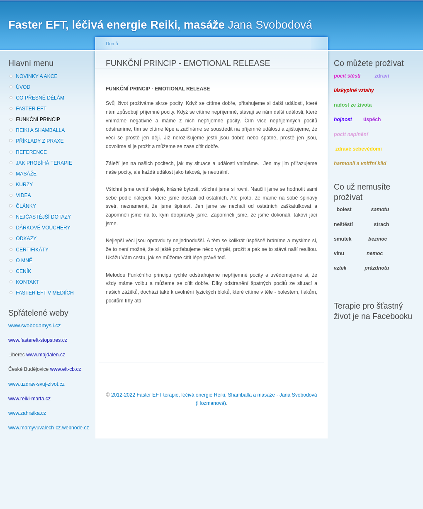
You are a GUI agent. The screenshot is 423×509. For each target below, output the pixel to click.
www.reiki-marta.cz (29, 399)
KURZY (24, 185)
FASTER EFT (31, 109)
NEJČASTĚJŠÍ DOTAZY (43, 217)
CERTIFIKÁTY (32, 250)
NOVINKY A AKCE (36, 76)
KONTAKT (27, 282)
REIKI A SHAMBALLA (40, 130)
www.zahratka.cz (27, 413)
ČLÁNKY (26, 206)
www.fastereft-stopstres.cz (37, 340)
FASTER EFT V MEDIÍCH (45, 293)
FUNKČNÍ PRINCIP (38, 119)
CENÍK (23, 271)
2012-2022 (123, 395)
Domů (112, 43)
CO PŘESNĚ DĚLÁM (40, 98)
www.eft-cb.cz (65, 369)
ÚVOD (23, 87)
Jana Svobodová (160, 24)
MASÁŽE (26, 174)
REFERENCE (31, 152)
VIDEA (23, 195)
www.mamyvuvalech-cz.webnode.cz (48, 428)
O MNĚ (24, 260)
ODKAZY (26, 238)
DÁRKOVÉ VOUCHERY (43, 228)
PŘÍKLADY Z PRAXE (39, 141)
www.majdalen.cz (45, 355)
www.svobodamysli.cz (34, 325)
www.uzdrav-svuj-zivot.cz (36, 384)
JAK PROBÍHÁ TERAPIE (44, 163)
